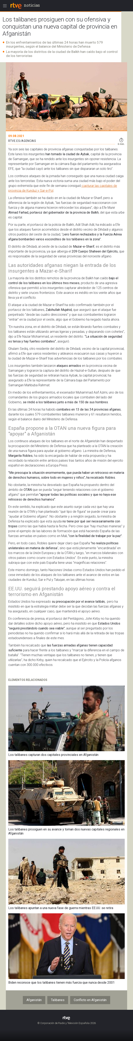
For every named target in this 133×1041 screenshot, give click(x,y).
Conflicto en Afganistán (90, 1000)
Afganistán (34, 1000)
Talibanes (57, 1000)
